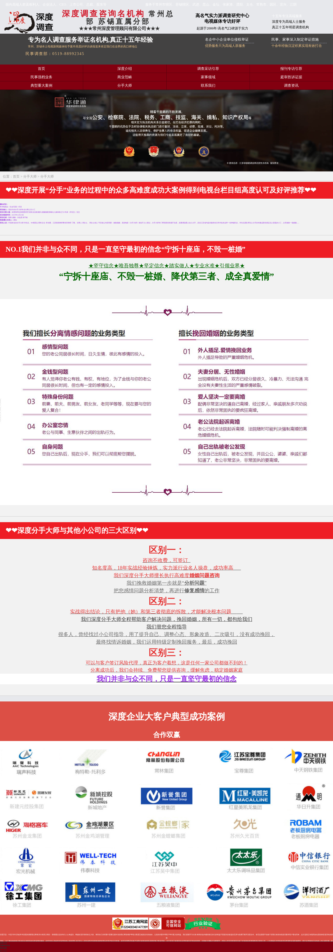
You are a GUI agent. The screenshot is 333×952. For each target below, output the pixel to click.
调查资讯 (291, 86)
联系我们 (208, 86)
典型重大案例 (41, 86)
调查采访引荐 (208, 69)
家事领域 (208, 77)
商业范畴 (124, 77)
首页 (41, 69)
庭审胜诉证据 (291, 77)
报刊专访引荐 (291, 69)
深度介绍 (124, 69)
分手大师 (124, 86)
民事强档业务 (41, 77)
